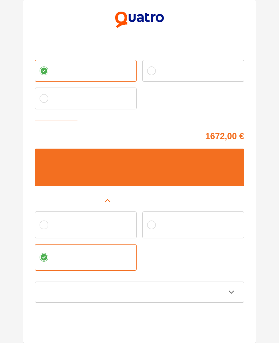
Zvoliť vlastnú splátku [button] (58, 119)
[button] (139, 200)
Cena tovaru (47, 135)
